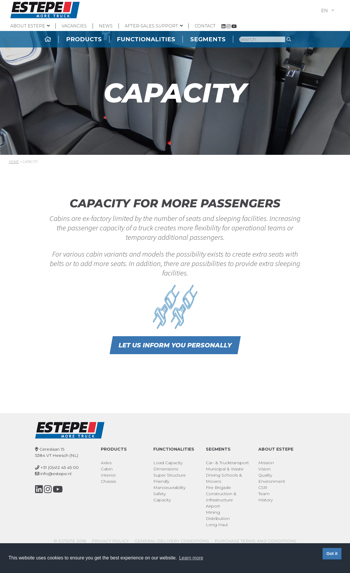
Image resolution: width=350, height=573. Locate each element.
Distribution (218, 518)
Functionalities (178, 39)
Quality (265, 475)
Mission (266, 462)
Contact (205, 26)
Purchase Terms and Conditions (255, 541)
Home (14, 161)
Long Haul (217, 524)
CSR (262, 487)
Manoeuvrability (169, 487)
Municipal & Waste (225, 469)
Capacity (162, 500)
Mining (213, 512)
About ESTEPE (27, 26)
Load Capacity (168, 462)
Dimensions (165, 469)
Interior (108, 475)
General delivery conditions (171, 541)
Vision (264, 469)
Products (116, 39)
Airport (213, 506)
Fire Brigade (218, 487)
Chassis (108, 481)
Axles (106, 462)
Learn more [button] (191, 557)
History (265, 500)
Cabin (107, 469)
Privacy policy (110, 541)
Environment (271, 481)
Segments (240, 39)
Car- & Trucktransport (227, 462)
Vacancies (74, 26)
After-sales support (151, 26)
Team (264, 493)
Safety (159, 493)
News (106, 26)
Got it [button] (332, 553)
